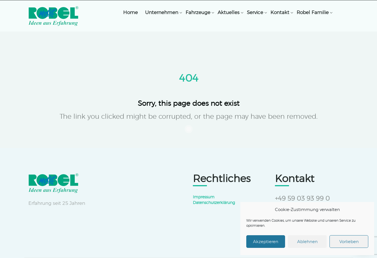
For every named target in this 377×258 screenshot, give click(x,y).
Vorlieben (349, 241)
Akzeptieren (265, 241)
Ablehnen (307, 241)
